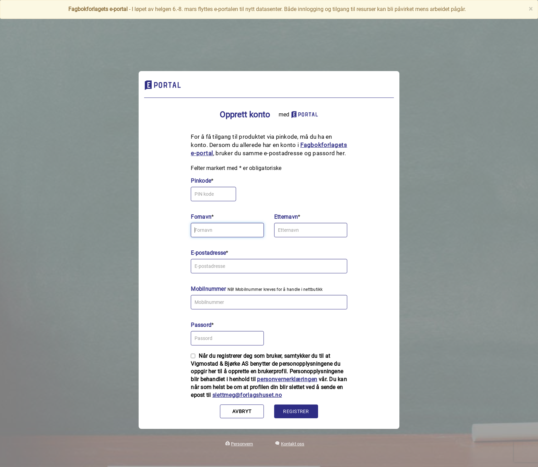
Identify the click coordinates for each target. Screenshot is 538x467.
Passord (201, 325)
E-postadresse (208, 253)
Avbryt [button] (241, 411)
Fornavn (201, 217)
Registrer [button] (296, 411)
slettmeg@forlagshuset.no (247, 395)
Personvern (242, 443)
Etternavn (286, 217)
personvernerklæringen (287, 379)
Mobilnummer (208, 289)
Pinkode (201, 181)
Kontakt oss (292, 443)
